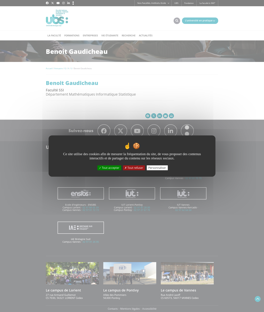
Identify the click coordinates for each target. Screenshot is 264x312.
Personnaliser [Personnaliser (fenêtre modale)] (157, 167)
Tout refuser (134, 167)
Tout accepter (109, 167)
